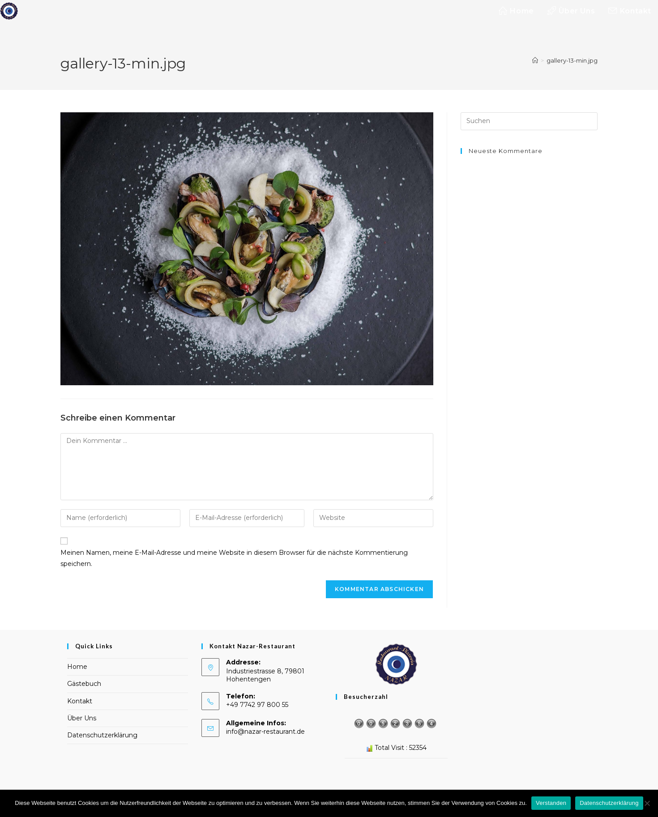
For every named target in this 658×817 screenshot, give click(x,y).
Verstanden (551, 803)
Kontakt (79, 701)
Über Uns (81, 718)
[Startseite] (535, 60)
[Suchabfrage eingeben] (529, 121)
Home (77, 667)
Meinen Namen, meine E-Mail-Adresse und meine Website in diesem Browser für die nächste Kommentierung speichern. (234, 558)
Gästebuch (84, 684)
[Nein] (646, 803)
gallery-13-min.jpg (572, 60)
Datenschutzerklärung (102, 735)
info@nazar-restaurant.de (265, 732)
